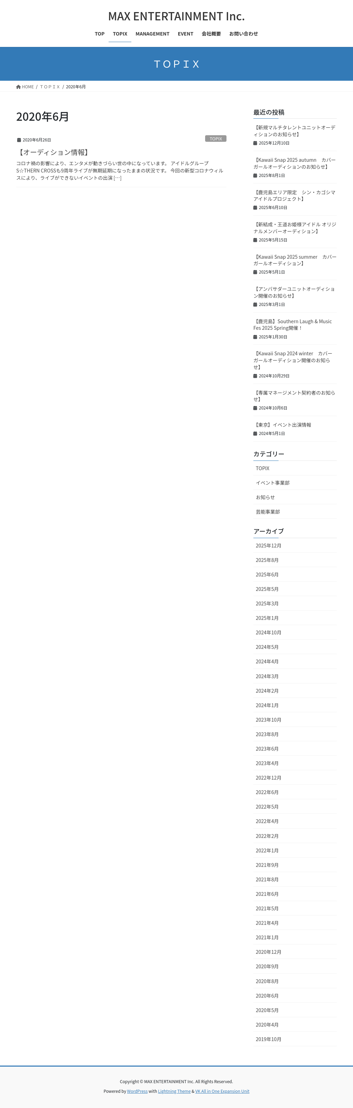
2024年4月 (267, 661)
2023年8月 (267, 734)
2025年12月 (269, 545)
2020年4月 (267, 1024)
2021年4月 (267, 922)
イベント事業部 (273, 482)
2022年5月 (267, 806)
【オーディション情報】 (54, 152)
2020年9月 (267, 966)
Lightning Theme (174, 1091)
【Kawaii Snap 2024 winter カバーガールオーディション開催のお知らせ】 (292, 360)
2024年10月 (269, 632)
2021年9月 (267, 864)
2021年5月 (267, 908)
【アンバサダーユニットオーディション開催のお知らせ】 (294, 292)
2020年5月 (267, 1010)
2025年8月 (267, 559)
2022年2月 (267, 835)
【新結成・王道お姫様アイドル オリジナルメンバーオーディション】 (294, 228)
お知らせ (265, 497)
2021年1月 (267, 937)
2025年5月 (267, 588)
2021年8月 (267, 879)
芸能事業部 (268, 511)
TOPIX (216, 138)
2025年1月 (267, 617)
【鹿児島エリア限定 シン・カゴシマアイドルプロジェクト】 (294, 195)
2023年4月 (267, 763)
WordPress (137, 1091)
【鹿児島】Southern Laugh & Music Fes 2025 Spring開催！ (292, 325)
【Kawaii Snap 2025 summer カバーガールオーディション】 (295, 260)
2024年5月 (267, 646)
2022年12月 (269, 777)
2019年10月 (269, 1039)
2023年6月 (267, 748)
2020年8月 (267, 981)
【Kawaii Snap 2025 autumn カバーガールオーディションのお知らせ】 (294, 163)
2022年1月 (267, 850)
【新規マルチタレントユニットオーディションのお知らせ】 (294, 131)
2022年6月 (267, 792)
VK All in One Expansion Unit (222, 1091)
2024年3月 (267, 676)
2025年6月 (267, 574)
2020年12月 (269, 951)
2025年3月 (267, 603)
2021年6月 (267, 893)
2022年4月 (267, 821)
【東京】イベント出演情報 (282, 424)
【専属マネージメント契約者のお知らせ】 (294, 396)
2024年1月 (267, 705)
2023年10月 (269, 719)
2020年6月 (267, 995)
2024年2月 (267, 690)
